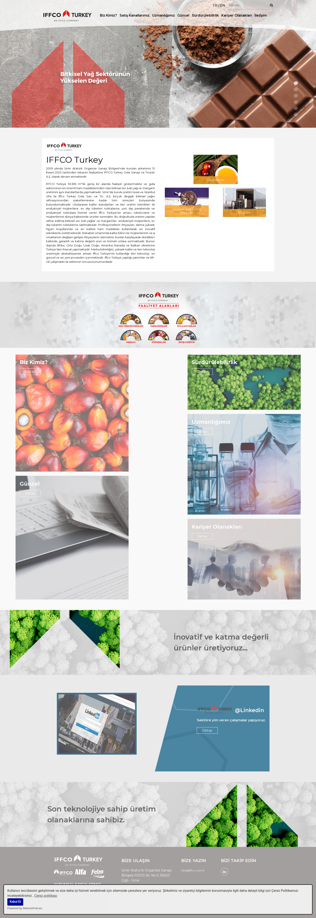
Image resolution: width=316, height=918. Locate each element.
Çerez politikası (45, 896)
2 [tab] (296, 89)
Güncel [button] (183, 15)
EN (222, 6)
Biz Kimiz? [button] (108, 15)
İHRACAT (244, 216)
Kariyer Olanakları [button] (236, 15)
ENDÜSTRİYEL (215, 183)
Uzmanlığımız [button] (163, 15)
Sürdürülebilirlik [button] (205, 15)
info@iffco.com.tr (193, 870)
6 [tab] (296, 114)
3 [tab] (296, 96)
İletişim (260, 15)
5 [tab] (296, 108)
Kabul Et (15, 902)
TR (215, 6)
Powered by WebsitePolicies (24, 908)
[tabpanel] (158, 64)
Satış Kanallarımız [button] (135, 15)
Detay (247, 372)
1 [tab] (296, 83)
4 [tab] (296, 102)
